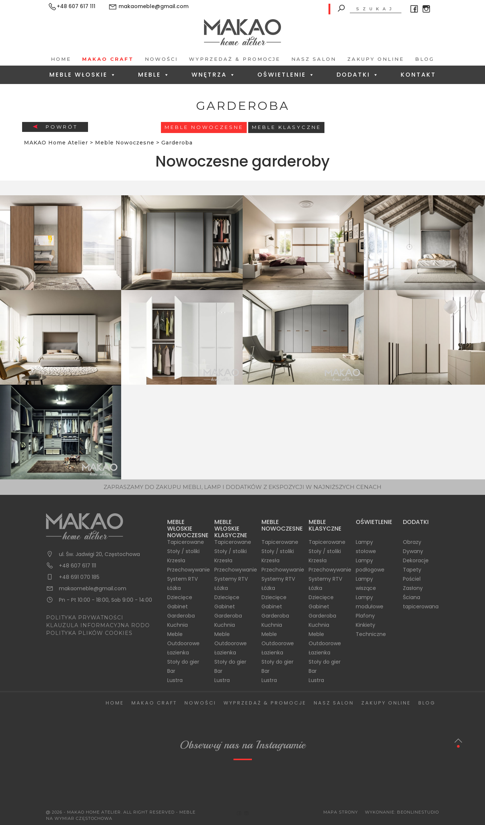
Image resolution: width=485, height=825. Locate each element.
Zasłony (413, 588)
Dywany (413, 551)
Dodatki (358, 74)
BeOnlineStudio (418, 812)
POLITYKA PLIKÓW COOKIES (89, 633)
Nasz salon (313, 59)
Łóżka (174, 588)
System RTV (182, 579)
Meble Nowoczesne (204, 127)
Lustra (175, 680)
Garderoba (181, 615)
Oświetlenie (286, 74)
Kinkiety (365, 625)
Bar (171, 671)
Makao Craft (108, 59)
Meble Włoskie (83, 74)
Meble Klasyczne (286, 127)
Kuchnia (177, 625)
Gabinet (177, 606)
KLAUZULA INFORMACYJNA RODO (98, 625)
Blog (424, 59)
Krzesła (176, 560)
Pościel (412, 579)
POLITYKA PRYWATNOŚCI (84, 617)
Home (61, 59)
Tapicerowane (185, 542)
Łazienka (178, 652)
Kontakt (418, 74)
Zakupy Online (375, 59)
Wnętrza (213, 74)
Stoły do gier (183, 661)
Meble (154, 74)
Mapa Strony (340, 812)
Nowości (161, 59)
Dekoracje (416, 560)
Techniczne (371, 634)
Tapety (412, 569)
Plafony (365, 615)
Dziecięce (179, 597)
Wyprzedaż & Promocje (234, 59)
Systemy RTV (231, 579)
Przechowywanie (188, 569)
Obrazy (412, 542)
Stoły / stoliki (183, 551)
